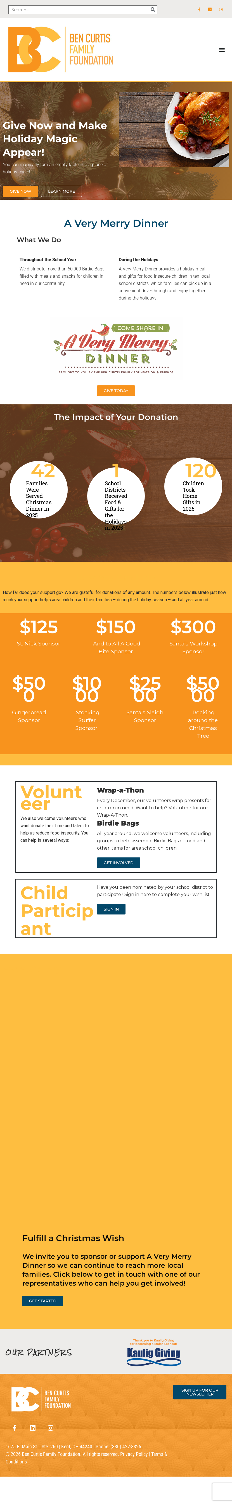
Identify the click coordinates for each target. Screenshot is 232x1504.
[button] (221, 49)
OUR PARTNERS (39, 1352)
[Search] (152, 10)
